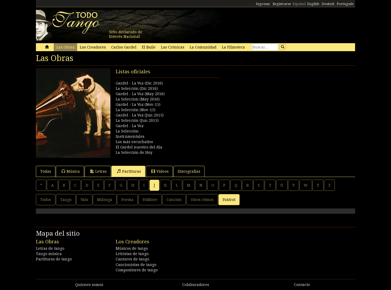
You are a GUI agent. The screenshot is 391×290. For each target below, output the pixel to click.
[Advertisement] (275, 105)
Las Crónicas (172, 47)
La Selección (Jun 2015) (137, 120)
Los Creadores (93, 47)
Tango (66, 200)
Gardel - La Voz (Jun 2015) (140, 115)
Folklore (150, 200)
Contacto (302, 285)
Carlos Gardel (123, 47)
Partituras (129, 171)
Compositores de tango (137, 270)
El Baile (149, 47)
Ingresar (263, 4)
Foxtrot (229, 200)
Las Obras (65, 47)
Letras (98, 171)
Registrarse (282, 4)
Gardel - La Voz (130, 126)
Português (345, 4)
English (313, 4)
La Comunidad (203, 47)
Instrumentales (130, 136)
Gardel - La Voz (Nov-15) (138, 104)
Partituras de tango (54, 259)
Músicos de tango (132, 248)
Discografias (189, 171)
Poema (127, 200)
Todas (45, 171)
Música (70, 171)
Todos (45, 200)
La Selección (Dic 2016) (137, 88)
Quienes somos (89, 285)
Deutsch (328, 4)
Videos (160, 171)
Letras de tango (50, 248)
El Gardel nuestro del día (139, 147)
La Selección (127, 131)
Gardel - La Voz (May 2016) (140, 94)
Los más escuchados (134, 142)
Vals (84, 200)
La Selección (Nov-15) (135, 110)
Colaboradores (195, 285)
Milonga (104, 200)
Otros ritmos (202, 200)
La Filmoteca (233, 47)
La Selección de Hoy (134, 152)
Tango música (49, 254)
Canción (174, 200)
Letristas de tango (132, 254)
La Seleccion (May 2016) (138, 99)
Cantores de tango (132, 259)
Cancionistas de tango (136, 265)
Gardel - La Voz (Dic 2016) (139, 83)
